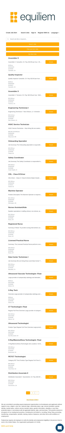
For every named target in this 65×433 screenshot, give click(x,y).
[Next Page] (37, 392)
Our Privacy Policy (32, 399)
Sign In (33, 33)
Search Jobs (25, 33)
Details (51, 62)
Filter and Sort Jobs (32, 49)
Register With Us (43, 33)
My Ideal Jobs (32, 54)
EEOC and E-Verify (7, 426)
